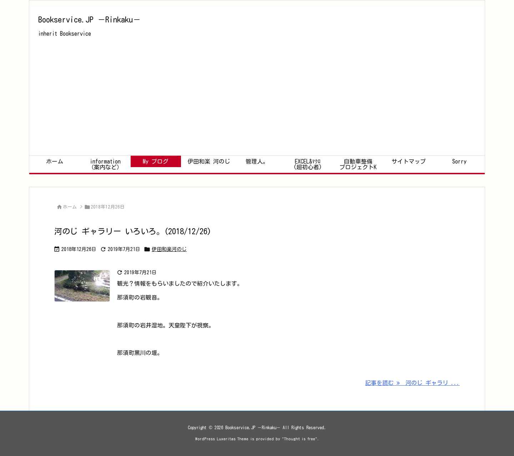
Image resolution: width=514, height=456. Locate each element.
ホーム (70, 207)
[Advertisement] (257, 102)
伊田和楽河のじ (169, 249)
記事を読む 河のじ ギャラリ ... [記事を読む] (412, 383)
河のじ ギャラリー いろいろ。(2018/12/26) (132, 231)
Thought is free (299, 439)
